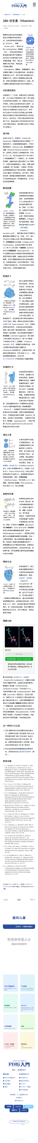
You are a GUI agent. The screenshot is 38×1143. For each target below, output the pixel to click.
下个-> (32, 899)
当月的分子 (16, 14)
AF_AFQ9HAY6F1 (9, 359)
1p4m (28, 480)
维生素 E (5, 584)
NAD (17, 474)
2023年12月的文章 (8, 886)
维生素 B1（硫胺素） (14, 138)
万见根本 (7, 1081)
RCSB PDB (11, 884)
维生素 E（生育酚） (26, 578)
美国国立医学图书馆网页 (22, 751)
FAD (8, 457)
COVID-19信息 (26, 1087)
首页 (19, 899)
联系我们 (19, 1098)
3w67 (9, 604)
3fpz (6, 155)
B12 (22, 742)
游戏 (6, 1087)
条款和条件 (31, 886)
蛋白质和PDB (25, 1081)
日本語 (9, 1106)
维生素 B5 (13, 697)
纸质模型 (7, 1084)
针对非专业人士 (24, 1074)
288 (23, 14)
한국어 (24, 1110)
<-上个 (5, 899)
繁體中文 (14, 1110)
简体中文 (28, 1106)
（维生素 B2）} (10, 465)
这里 (29, 62)
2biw (27, 353)
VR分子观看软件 (10, 1078)
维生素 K (5, 386)
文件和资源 (24, 1090)
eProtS (23, 1084)
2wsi (12, 485)
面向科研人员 (19, 1101)
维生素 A (12, 307)
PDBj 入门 (7, 14)
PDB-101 (18, 884)
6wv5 (6, 784)
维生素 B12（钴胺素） (22, 677)
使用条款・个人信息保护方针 (19, 1095)
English (18, 1106)
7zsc (4, 247)
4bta (10, 247)
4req (28, 688)
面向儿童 (6, 1074)
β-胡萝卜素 (11, 305)
